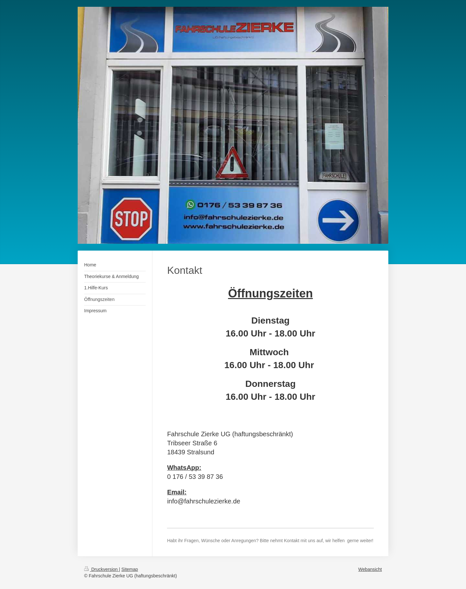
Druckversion (101, 569)
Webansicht (370, 569)
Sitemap (129, 569)
